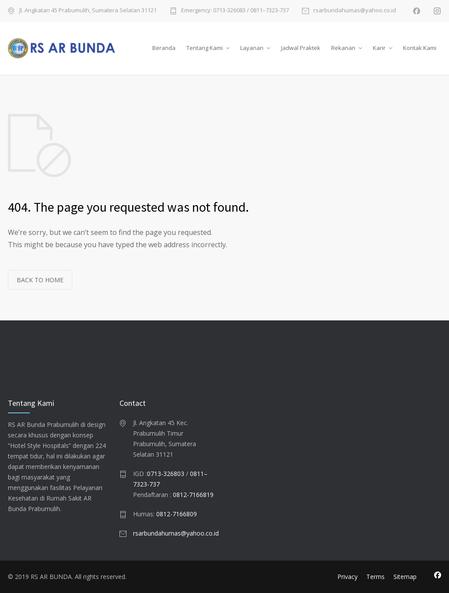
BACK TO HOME (40, 280)
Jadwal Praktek (300, 48)
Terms (375, 576)
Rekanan (343, 48)
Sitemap (405, 576)
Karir (379, 48)
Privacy (347, 576)
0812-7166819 (193, 494)
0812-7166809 (176, 514)
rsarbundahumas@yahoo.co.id (354, 10)
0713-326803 (165, 473)
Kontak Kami (419, 48)
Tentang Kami (204, 48)
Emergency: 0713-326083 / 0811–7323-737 (235, 10)
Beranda (163, 48)
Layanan (251, 48)
